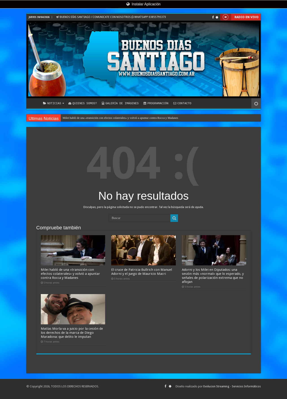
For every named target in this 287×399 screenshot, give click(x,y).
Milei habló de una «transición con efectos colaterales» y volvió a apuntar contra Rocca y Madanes (120, 117)
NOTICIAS (52, 103)
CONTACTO (182, 103)
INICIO (34, 103)
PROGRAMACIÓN (156, 103)
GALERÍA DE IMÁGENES (120, 103)
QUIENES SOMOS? (82, 103)
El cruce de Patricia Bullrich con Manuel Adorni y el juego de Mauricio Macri (141, 272)
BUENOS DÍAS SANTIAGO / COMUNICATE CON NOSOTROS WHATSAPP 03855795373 (111, 17)
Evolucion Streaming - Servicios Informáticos (232, 386)
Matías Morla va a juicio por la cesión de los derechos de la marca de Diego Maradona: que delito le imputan (72, 333)
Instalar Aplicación (143, 4)
